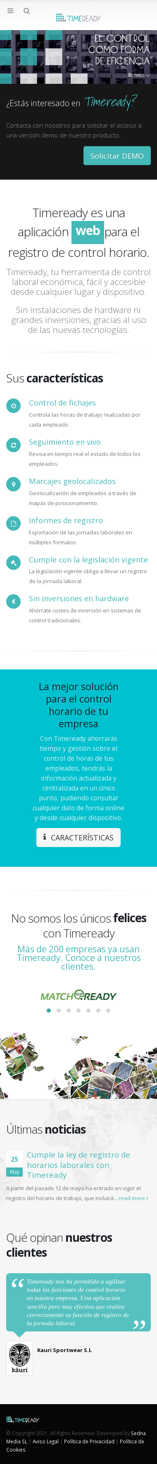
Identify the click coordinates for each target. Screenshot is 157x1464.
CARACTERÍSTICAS (78, 837)
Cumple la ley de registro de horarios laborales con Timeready (78, 1164)
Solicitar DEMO (117, 156)
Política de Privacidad (89, 1441)
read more (133, 1198)
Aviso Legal (46, 1441)
